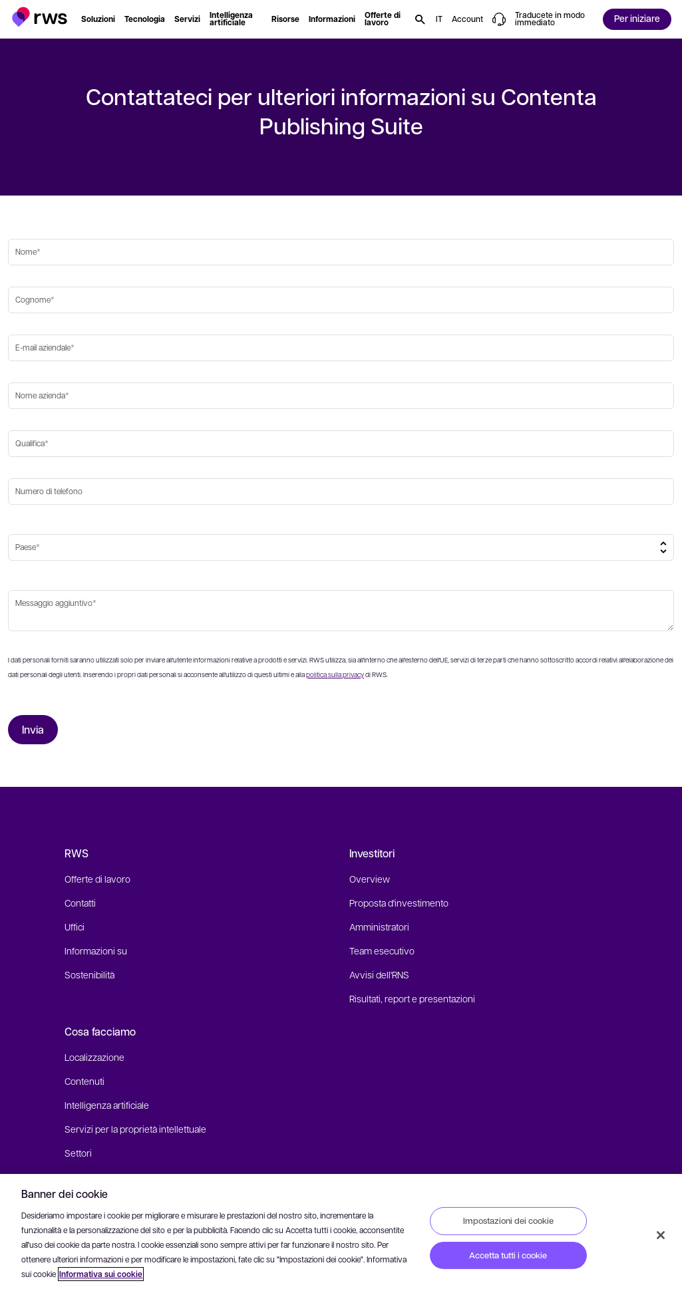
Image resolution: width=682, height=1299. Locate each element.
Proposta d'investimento (398, 903)
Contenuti (84, 1081)
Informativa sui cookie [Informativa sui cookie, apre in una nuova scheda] (100, 1274)
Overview (369, 879)
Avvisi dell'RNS (379, 974)
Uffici (75, 927)
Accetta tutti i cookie (508, 1255)
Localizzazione (94, 1057)
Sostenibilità (89, 974)
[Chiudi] (660, 1235)
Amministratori (379, 927)
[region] (341, 1236)
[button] (40, 17)
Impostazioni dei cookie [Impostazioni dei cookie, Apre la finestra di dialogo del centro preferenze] (508, 1221)
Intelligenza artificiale (107, 1105)
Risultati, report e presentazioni (412, 998)
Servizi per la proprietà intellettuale (135, 1129)
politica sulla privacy (335, 674)
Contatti (80, 903)
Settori (78, 1153)
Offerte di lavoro (97, 879)
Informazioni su (96, 950)
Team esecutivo (382, 950)
